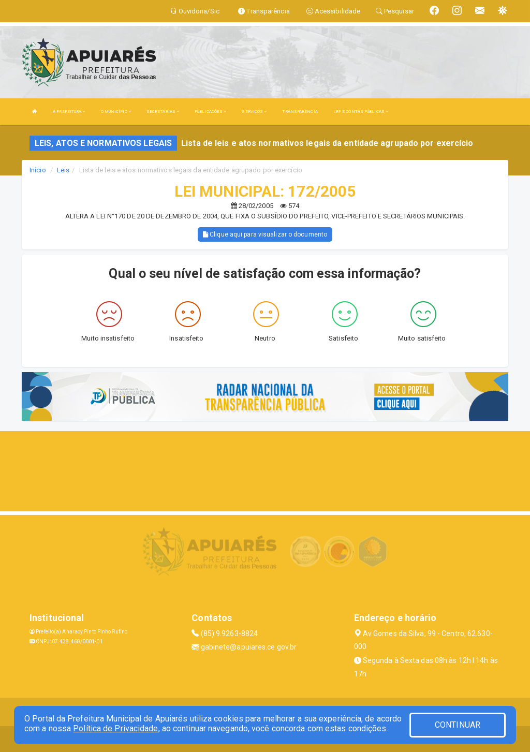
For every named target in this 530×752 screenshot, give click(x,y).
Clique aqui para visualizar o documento (265, 234)
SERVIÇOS (254, 111)
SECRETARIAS (162, 111)
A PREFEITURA (69, 111)
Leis (63, 170)
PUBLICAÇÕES (210, 111)
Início (38, 170)
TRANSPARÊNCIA (299, 111)
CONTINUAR (457, 725)
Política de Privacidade (115, 728)
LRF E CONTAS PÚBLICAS (360, 111)
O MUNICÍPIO (116, 111)
